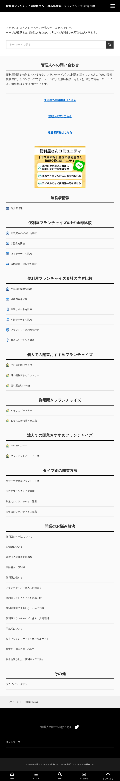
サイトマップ (13, 742)
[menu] (112, 6)
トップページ (12, 702)
